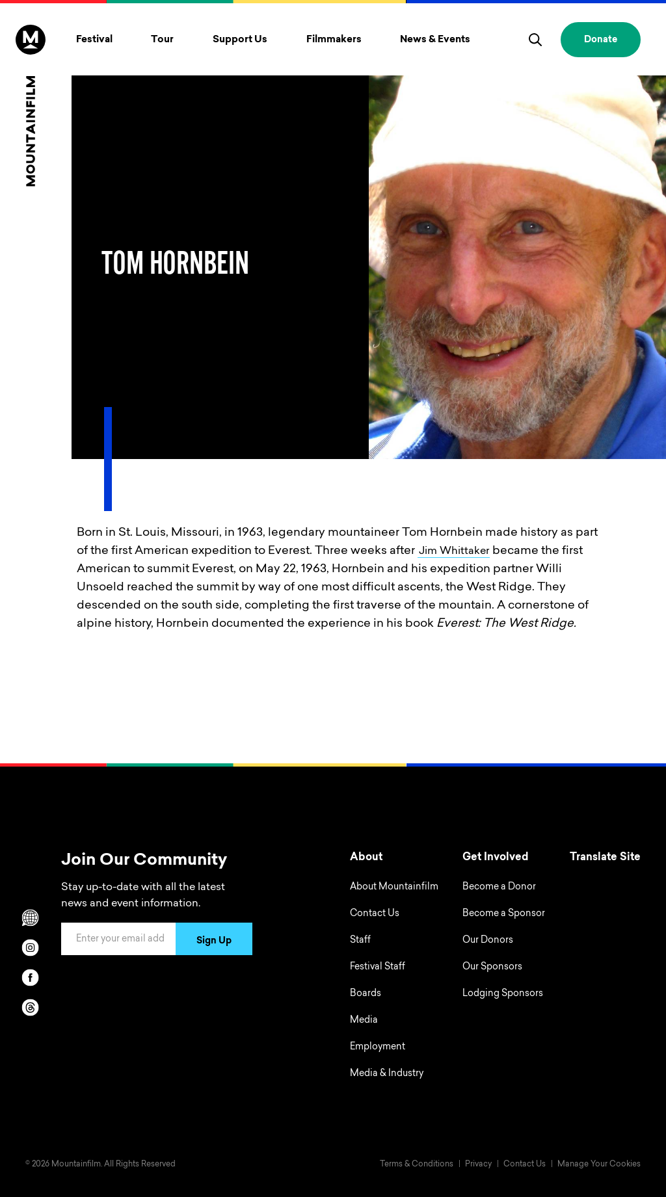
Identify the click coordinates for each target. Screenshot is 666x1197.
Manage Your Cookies (599, 1164)
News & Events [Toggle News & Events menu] (435, 40)
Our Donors (487, 940)
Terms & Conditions (416, 1164)
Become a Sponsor (503, 914)
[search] (535, 39)
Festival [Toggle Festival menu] (94, 40)
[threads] (30, 1007)
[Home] (31, 106)
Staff (360, 940)
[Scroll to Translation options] (30, 917)
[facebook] (30, 977)
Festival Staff (377, 967)
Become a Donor (499, 887)
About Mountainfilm (394, 887)
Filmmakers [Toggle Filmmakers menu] (334, 40)
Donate (600, 40)
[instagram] (30, 947)
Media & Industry (386, 1074)
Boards (365, 994)
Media (364, 1020)
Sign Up (214, 941)
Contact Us (374, 914)
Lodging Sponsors (502, 994)
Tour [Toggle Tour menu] (162, 40)
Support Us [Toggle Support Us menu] (240, 40)
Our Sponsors (492, 967)
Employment (377, 1047)
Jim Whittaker (458, 551)
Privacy (478, 1164)
